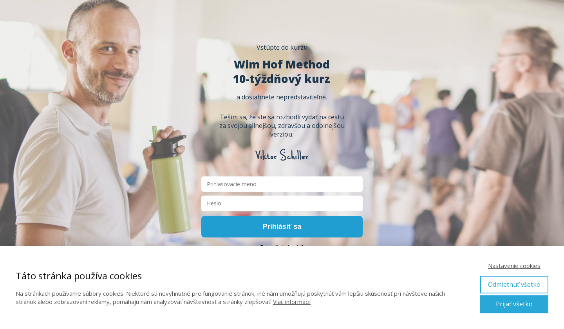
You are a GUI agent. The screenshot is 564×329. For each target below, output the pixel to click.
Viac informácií (292, 302)
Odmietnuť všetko (514, 284)
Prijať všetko (514, 304)
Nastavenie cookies (514, 266)
